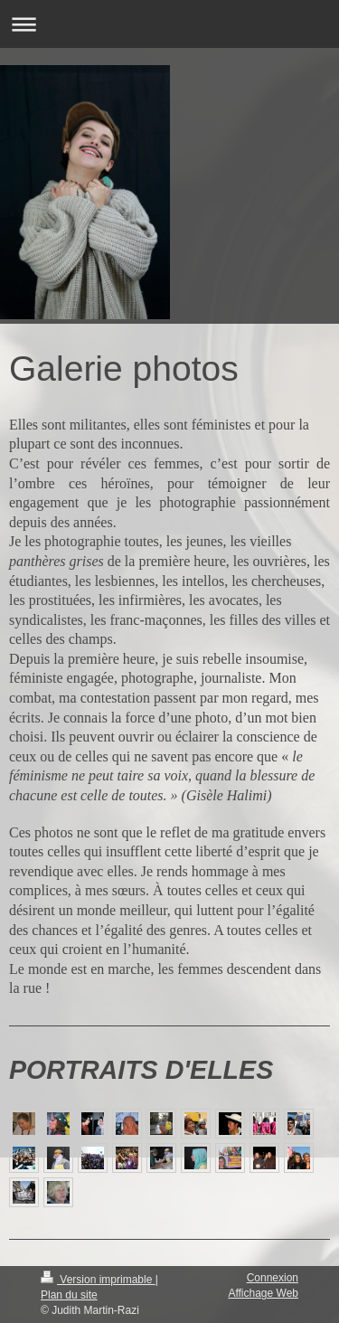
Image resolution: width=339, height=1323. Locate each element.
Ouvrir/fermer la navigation (169, 24)
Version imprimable (98, 1279)
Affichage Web (263, 1293)
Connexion (272, 1277)
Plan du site (69, 1295)
